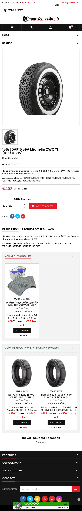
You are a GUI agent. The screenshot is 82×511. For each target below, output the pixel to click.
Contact (6, 2)
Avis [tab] (51, 229)
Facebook (41, 442)
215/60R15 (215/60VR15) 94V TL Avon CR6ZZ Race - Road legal (56, 397)
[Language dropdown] (70, 2)
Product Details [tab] (33, 229)
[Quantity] (18, 206)
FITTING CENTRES (13, 10)
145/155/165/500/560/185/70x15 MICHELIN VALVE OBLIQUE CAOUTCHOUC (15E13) (58, 305)
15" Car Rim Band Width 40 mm (22, 304)
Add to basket (42, 206)
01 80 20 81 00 (28, 2)
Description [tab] (10, 229)
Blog (57, 5)
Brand (5, 158)
